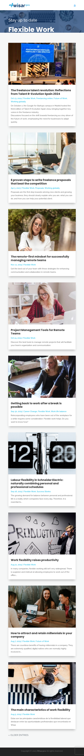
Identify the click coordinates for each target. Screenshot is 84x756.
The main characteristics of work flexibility (40, 710)
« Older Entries (18, 735)
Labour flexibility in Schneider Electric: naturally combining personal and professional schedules (37, 483)
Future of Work (60, 98)
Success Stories (44, 491)
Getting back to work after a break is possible (36, 405)
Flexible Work (29, 98)
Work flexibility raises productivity (35, 560)
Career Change (30, 411)
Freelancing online (44, 98)
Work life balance (59, 411)
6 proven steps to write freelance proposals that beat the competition (41, 181)
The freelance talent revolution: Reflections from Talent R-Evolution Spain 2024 (41, 92)
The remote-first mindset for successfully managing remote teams (40, 258)
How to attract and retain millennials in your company (41, 634)
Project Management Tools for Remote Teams (38, 331)
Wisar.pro (41, 751)
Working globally (18, 101)
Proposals (39, 188)
